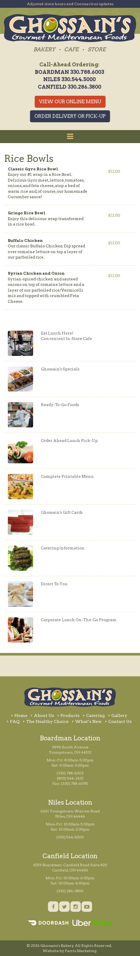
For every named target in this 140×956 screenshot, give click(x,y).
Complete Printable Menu (67, 476)
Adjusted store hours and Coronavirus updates (70, 4)
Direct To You (54, 584)
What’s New (87, 721)
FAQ (13, 721)
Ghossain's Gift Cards (62, 512)
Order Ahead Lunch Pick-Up (69, 440)
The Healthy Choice (46, 721)
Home (19, 715)
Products (69, 715)
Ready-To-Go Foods (60, 404)
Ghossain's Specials (60, 369)
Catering (94, 715)
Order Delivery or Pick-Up (70, 116)
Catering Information (62, 548)
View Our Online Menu (70, 101)
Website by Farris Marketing (69, 951)
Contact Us (118, 721)
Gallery (117, 715)
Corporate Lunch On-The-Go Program (79, 620)
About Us (42, 715)
